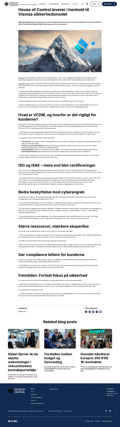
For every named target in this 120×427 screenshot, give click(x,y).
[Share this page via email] (100, 312)
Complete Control (23, 83)
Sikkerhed (21, 78)
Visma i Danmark (107, 421)
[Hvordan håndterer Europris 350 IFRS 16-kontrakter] (96, 339)
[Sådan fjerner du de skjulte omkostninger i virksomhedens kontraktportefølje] (23, 339)
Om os (32, 391)
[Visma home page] (12, 421)
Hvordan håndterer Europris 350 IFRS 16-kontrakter (95, 358)
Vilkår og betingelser (36, 397)
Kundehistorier (54, 4)
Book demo (108, 4)
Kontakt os (34, 394)
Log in (94, 4)
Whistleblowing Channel (37, 403)
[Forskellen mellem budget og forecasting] (60, 339)
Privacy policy (68, 411)
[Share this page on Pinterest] (97, 312)
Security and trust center (55, 411)
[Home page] (11, 4)
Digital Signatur (54, 389)
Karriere (33, 400)
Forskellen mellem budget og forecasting (58, 358)
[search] (82, 4)
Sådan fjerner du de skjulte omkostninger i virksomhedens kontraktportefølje (23, 362)
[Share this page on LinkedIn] (89, 312)
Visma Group (89, 421)
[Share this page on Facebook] (86, 312)
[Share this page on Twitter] (93, 312)
